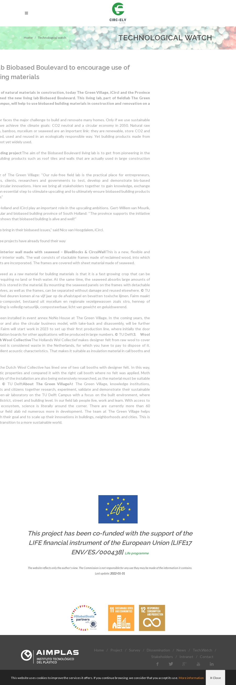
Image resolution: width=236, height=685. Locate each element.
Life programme (137, 553)
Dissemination (158, 650)
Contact (206, 656)
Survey (134, 650)
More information (191, 678)
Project (116, 650)
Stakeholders (162, 656)
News (181, 650)
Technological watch (52, 38)
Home (28, 38)
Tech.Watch (202, 650)
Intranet (186, 656)
